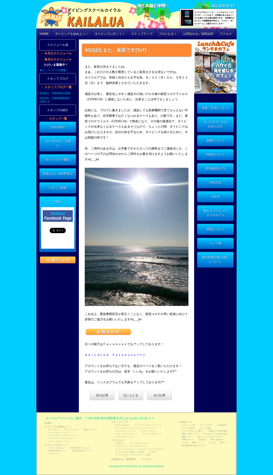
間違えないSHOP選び (58, 173)
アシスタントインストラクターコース (131, 446)
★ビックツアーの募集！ (54, 70)
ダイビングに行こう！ (110, 33)
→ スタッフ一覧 (56, 118)
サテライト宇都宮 (58, 159)
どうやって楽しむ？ (56, 448)
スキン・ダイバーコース (58, 441)
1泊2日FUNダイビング (57, 451)
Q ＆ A (184, 442)
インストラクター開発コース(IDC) (129, 452)
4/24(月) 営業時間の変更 (55, 93)
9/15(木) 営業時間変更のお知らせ (55, 100)
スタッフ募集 (58, 187)
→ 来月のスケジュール (56, 59)
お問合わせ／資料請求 (198, 33)
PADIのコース (215, 154)
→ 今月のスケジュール (56, 53)
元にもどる (130, 395)
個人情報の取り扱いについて (215, 259)
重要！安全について (215, 108)
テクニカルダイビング (151, 434)
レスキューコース (147, 431)
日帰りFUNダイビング (79, 448)
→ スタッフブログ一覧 (56, 87)
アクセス (226, 33)
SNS (58, 201)
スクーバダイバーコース (58, 433)
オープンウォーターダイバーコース (63, 435)
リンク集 (215, 243)
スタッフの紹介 (57, 110)
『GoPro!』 (120, 443)
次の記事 (159, 395)
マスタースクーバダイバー (126, 434)
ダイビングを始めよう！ (71, 33)
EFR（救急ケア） (217, 440)
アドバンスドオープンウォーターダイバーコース (136, 428)
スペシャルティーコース (125, 431)
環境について (215, 229)
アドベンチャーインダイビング (61, 438)
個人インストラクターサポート (215, 213)
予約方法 (215, 182)
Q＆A (215, 196)
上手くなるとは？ (122, 425)
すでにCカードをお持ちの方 (215, 124)
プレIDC (152, 452)
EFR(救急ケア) (215, 168)
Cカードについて (71, 430)
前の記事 (102, 395)
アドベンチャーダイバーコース (148, 425)
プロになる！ (168, 33)
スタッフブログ (57, 78)
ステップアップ (141, 33)
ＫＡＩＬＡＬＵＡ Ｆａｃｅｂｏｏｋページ (115, 355)
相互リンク (224, 442)
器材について (215, 140)
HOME (44, 33)
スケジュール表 (57, 44)
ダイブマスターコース (124, 437)
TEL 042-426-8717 (219, 6)
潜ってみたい (54, 430)
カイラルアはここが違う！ (57, 143)
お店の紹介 (57, 127)
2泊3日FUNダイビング (82, 451)
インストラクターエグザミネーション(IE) (132, 455)
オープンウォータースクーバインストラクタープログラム (139, 449)
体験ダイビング (90, 430)
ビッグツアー (54, 454)
